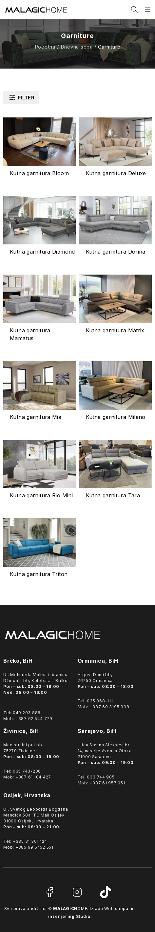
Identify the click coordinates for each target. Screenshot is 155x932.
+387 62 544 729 (33, 718)
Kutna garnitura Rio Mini (41, 495)
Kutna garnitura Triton (39, 574)
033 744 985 (100, 777)
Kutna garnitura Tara (113, 495)
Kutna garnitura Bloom (39, 173)
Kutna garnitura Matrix (115, 330)
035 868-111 (100, 700)
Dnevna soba (77, 47)
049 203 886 (27, 712)
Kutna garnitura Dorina (115, 251)
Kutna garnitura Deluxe (116, 173)
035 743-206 (27, 771)
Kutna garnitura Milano (115, 417)
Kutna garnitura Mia (35, 417)
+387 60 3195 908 (109, 706)
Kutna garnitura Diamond (42, 251)
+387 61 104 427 (33, 777)
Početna (45, 47)
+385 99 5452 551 (34, 847)
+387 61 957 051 (107, 782)
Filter (26, 97)
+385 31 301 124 (30, 841)
